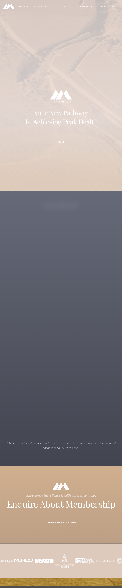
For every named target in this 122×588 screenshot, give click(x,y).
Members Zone (108, 6)
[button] (39, 6)
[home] (8, 6)
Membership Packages (61, 523)
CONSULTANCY (67, 6)
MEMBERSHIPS (85, 6)
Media (52, 6)
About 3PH (24, 6)
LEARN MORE (61, 142)
